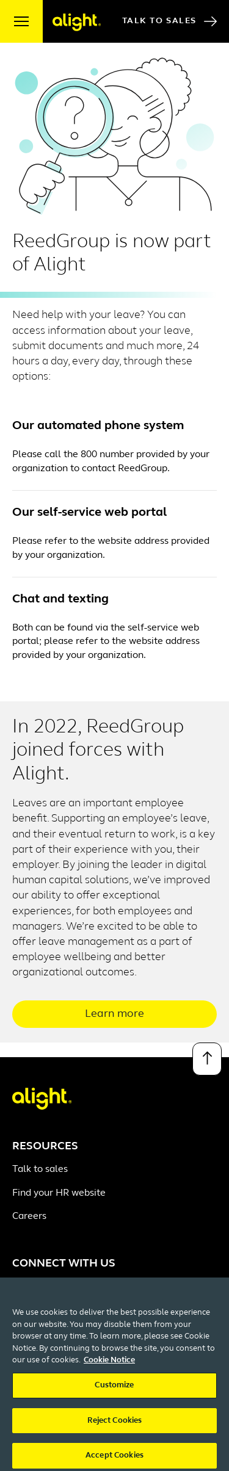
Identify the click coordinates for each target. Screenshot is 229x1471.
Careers (29, 1216)
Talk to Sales (169, 21)
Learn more (114, 1014)
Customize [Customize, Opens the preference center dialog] (114, 1391)
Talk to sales (40, 1169)
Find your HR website (59, 1193)
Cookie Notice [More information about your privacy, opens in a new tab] (109, 1366)
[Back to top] (207, 1059)
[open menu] (21, 21)
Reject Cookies (114, 1426)
